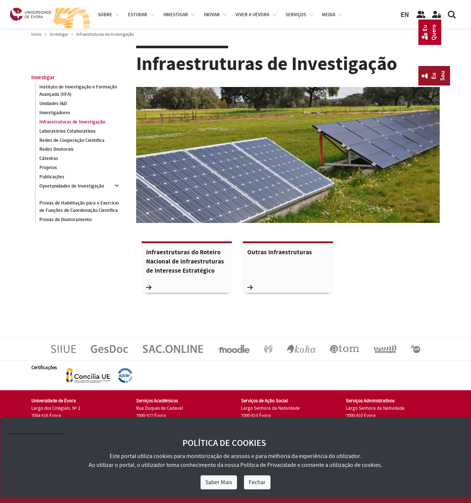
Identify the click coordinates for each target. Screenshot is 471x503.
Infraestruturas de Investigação (72, 122)
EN (405, 15)
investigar (175, 14)
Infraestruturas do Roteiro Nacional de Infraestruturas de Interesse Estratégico (185, 269)
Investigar (59, 34)
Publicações (51, 177)
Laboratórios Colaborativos (67, 131)
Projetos (48, 168)
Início (36, 34)
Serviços (296, 14)
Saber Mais (218, 482)
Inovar (212, 14)
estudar (137, 14)
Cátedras (48, 159)
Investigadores (54, 112)
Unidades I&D (53, 103)
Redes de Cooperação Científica (72, 140)
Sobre (105, 14)
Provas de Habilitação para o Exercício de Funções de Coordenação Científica (79, 207)
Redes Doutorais (56, 149)
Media (328, 14)
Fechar (257, 482)
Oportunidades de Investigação (71, 186)
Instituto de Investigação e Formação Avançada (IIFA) (78, 91)
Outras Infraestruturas (279, 269)
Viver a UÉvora (252, 14)
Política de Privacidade (268, 465)
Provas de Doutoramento (65, 219)
